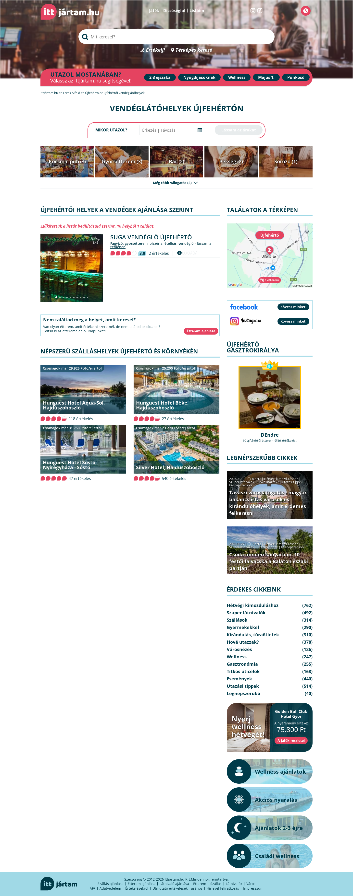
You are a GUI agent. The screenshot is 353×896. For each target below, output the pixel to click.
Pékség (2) (231, 161)
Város (250, 883)
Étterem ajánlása (141, 883)
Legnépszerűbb (240, 485)
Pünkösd (295, 77)
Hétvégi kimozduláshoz (281, 479)
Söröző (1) (285, 161)
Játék (154, 10)
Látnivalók (234, 883)
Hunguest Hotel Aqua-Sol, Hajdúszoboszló (74, 405)
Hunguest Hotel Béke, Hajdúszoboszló (162, 405)
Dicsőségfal (174, 10)
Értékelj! (155, 50)
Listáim (196, 10)
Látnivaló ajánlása (174, 883)
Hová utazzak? (268, 482)
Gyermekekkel (243, 627)
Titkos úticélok (243, 671)
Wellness (236, 77)
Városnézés (239, 649)
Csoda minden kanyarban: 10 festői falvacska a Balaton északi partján (268, 561)
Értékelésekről (136, 888)
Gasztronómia (242, 664)
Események (239, 678)
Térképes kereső (194, 50)
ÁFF (92, 888)
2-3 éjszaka (160, 77)
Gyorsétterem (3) (122, 161)
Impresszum (253, 888)
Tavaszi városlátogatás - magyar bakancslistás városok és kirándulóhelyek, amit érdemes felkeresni (268, 502)
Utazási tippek (292, 482)
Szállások (237, 620)
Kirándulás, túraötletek (253, 634)
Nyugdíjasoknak (199, 77)
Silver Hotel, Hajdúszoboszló (170, 467)
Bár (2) (176, 161)
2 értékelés (159, 253)
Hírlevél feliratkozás (223, 888)
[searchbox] (176, 36)
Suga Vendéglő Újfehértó (151, 237)
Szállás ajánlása (111, 883)
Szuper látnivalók (241, 482)
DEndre (270, 434)
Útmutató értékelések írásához (177, 888)
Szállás (216, 883)
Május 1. (266, 77)
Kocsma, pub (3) (67, 161)
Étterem (199, 883)
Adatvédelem (110, 888)
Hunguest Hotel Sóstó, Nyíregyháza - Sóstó (70, 465)
